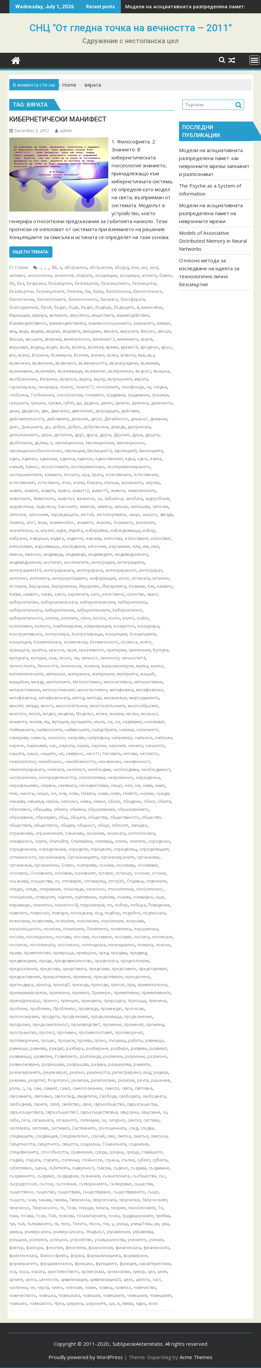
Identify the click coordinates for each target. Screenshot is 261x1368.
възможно (65, 363)
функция (128, 1263)
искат (124, 578)
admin (63, 130)
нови (103, 793)
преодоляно (137, 977)
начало (135, 745)
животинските (142, 490)
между (37, 682)
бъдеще (103, 307)
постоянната (42, 945)
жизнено (86, 498)
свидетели (86, 1096)
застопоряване (111, 514)
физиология (100, 1247)
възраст (143, 371)
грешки (38, 403)
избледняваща (125, 530)
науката (66, 745)
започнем (38, 514)
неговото (149, 753)
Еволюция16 (99, 451)
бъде (73, 307)
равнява (38, 1048)
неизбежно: (50, 761)
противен (66, 1032)
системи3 (60, 1128)
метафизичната (54, 698)
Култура (160, 650)
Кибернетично (127, 610)
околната (116, 833)
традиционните (137, 1216)
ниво (160, 785)
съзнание (90, 1176)
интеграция (103, 562)
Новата (88, 793)
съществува (68, 1192)
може (101, 714)
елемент (52, 474)
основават (147, 865)
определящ (125, 849)
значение (145, 522)
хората (38, 1271)
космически (75, 642)
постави (63, 937)
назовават (154, 722)
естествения (146, 474)
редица (160, 1072)
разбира (74, 1048)
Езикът (32, 467)
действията (58, 419)
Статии (21, 267)
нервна (48, 785)
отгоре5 (116, 881)
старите (50, 1160)
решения (160, 1080)
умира (15, 1232)
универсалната (68, 1232)
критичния (139, 650)
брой (46, 307)
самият (50, 1088)
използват (161, 538)
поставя (81, 937)
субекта (159, 1160)
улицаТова (140, 1224)
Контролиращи (87, 634)
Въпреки (48, 379)
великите (58, 315)
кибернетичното (26, 618)
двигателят (82, 411)
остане (159, 873)
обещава (42, 809)
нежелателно (22, 761)
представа (50, 969)
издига (57, 538)
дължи (41, 443)
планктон (42, 905)
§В (54, 267)
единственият (109, 459)
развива (139, 1048)
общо (103, 825)
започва (160, 506)
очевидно (143, 897)
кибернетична (132, 602)
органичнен (46, 865)
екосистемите (54, 467)
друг (79, 435)
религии (79, 1080)
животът (66, 498)
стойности (92, 1160)
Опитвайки (81, 841)
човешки (91, 1295)
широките (96, 1303)
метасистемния (24, 690)
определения (52, 849)
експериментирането (128, 467)
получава (135, 921)
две (45, 411)
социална (90, 1144)
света (127, 1088)
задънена (45, 506)
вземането (143, 323)
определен (159, 841)
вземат (163, 323)
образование (101, 809)
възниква (149, 363)
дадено (91, 403)
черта (43, 1287)
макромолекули (117, 666)
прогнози (134, 1008)
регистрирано (126, 1072)
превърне (86, 953)
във (141, 355)
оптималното (22, 857)
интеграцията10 (25, 570)
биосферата (133, 299)
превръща (63, 953)
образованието (133, 809)
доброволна (95, 427)
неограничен (22, 777)
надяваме (132, 722)
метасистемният (59, 690)
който (142, 618)
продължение (138, 1016)
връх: (166, 347)
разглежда (90, 1056)
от (57, 881)
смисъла (158, 1136)
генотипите (107, 387)
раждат (56, 1048)
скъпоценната (112, 1128)
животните (20, 498)
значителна (21, 530)
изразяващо (47, 546)
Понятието (97, 929)
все (12, 355)
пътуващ (117, 1040)
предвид (138, 953)
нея (128, 785)
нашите (48, 753)
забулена (113, 498)
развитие (43, 1056)
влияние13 (104, 339)
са (29, 1088)
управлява (143, 1232)
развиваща (20, 1056)
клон (85, 618)
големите (94, 395)
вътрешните (120, 379)
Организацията (82, 857)
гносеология (69, 395)
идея (61, 530)
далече (122, 403)
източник (97, 546)
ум (156, 1224)
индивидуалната (131, 554)
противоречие (23, 1040)
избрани (18, 538)
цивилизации (74, 1279)
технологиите (141, 1208)
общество (151, 817)
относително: (149, 889)
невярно (74, 753)
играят (47, 530)
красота (56, 650)
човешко (18, 1303)
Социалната (114, 1144)
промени (112, 1024)
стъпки (127, 1160)
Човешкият (161, 1295)
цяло (128, 1279)
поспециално (39, 937)
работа (135, 1040)
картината (78, 594)
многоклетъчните (107, 706)
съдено (120, 1168)
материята (127, 674)
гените (66, 387)
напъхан (163, 737)
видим (37, 331)
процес (48, 1040)
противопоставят (95, 1032)
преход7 (61, 984)
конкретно (124, 626)
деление (79, 419)
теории (118, 1208)
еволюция (75, 451)
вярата (141, 379)
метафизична (22, 698)
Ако (134, 267)
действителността (26, 419)
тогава (27, 1216)
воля (64, 347)
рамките (141, 1064)
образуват (46, 817)
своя (86, 1104)
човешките (114, 1295)
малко (157, 666)
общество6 (20, 825)
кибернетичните (93, 610)
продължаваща (106, 1016)
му (46, 722)
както (60, 594)
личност (89, 658)
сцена (40, 1168)
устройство (81, 1239)
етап (66, 482)
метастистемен (92, 690)
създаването (21, 1176)
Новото (130, 793)
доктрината (139, 427)
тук (12, 1224)
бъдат (60, 307)
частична (18, 1287)
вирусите (129, 331)
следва (147, 1128)
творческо (19, 1208)
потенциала (94, 945)
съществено (21, 1192)
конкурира (148, 626)
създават (45, 1176)
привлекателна (152, 984)
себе (14, 1120)
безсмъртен (60, 283)
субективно (20, 1168)
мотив (36, 722)
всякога (128, 355)
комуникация (97, 626)
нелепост (76, 769)
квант (152, 594)
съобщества (144, 1176)
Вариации (19, 315)
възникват (45, 371)
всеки (23, 355)
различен (113, 1056)
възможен (19, 363)
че (32, 1287)
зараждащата (64, 514)
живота (118, 490)
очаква (123, 897)
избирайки (96, 530)
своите (40, 1104)
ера (85, 474)
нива (147, 785)
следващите (21, 1136)
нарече (16, 745)
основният (85, 873)
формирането (23, 1263)
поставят (123, 937)
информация (103, 578)
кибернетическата (59, 602)
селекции (89, 1120)
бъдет (87, 307)
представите (124, 969)
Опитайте (58, 841)
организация (52, 857)
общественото (124, 817)
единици (48, 459)
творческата (105, 1200)
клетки (51, 618)
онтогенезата (141, 833)
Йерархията (114, 586)
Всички (81, 355)
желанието (132, 482)
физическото (156, 1247)
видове (53, 331)
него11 (93, 753)
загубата (134, 498)
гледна (160, 387)
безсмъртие (87, 283)
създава (138, 1168)
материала (79, 674)
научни (98, 745)
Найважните (21, 729)
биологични (21, 299)
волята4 (95, 347)
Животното (44, 498)
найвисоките (49, 729)
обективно (20, 809)
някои (52, 801)
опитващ (103, 841)
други (105, 435)
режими (17, 1080)
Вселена (40, 355)
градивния (138, 395)
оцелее (65, 897)
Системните (84, 1128)
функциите (106, 1263)
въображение (23, 379)
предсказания (23, 969)
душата (152, 435)
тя (56, 1224)
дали (14, 411)
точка (114, 1216)
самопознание (87, 1088)
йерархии (39, 586)
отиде (31, 889)
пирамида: (20, 905)
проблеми (40, 1008)
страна (112, 1160)
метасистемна (117, 682)
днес (14, 427)
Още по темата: (31, 251)
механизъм (115, 698)
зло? (30, 522)
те (62, 1208)
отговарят (71, 881)
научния (117, 745)
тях (106, 1224)
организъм (20, 865)
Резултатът (58, 1080)
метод (78, 698)
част (156, 1279)
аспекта (149, 275)
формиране (135, 1255)
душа (137, 435)
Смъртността (22, 1144)
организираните (117, 857)
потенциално (121, 945)
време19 (129, 347)
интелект (18, 578)
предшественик (24, 977)
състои (46, 1184)
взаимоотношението (110, 323)
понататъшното (25, 929)
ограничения (49, 833)
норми (147, 793)
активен (17, 275)
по (109, 905)
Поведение (159, 905)
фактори (34, 1247)
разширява (119, 1064)
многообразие (143, 706)
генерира (47, 387)
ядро (141, 1303)
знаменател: (61, 522)
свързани (150, 1112)
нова (73, 793)
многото (17, 714)
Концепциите (143, 634)
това (13, 1216)
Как (151, 586)
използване (136, 538)
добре (58, 427)
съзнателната (116, 1176)
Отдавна (135, 881)
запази (121, 506)
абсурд (122, 267)
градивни (115, 395)
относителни (120, 889)
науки (83, 745)
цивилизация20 (105, 1279)
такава (45, 1200)
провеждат (111, 1008)
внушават (18, 347)
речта (142, 1080)
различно (157, 1056)
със (162, 1176)
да (78, 403)
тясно (94, 1224)
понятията (121, 929)
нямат (99, 801)
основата (18, 873)
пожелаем (19, 921)
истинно (160, 578)
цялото (143, 1279)
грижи (54, 403)
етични (111, 482)
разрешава (53, 1064)
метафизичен (149, 690)
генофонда (133, 387)
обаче (114, 801)
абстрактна (75, 267)
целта (31, 1279)
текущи (86, 1208)
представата (74, 969)
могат (34, 714)
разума (98, 1064)
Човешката (69, 1295)
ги (148, 387)
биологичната (147, 291)
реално (76, 1072)
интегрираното (121, 570)
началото (154, 745)
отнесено (95, 889)
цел (151, 1271)
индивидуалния (25, 562)
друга (91, 435)
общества (97, 817)
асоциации (106, 275)
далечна (140, 403)
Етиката (94, 482)
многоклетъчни (71, 706)
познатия (64, 921)
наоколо (56, 737)
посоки (16, 937)
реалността (98, 1072)
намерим (18, 737)
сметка (123, 1136)
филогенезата (23, 1255)
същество (45, 1192)
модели (65, 714)
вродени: (149, 347)
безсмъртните (50, 291)
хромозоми (118, 1271)
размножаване (24, 1064)
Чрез (59, 1303)
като (95, 594)
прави (15, 953)
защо (134, 514)
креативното (91, 650)
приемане (59, 992)
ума (165, 1224)
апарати (84, 275)
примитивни (126, 992)
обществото (46, 825)
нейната (55, 769)
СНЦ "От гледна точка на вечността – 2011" (131, 28)
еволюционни (100, 443)
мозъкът (149, 714)
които (128, 618)
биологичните (51, 299)
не (60, 753)
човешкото (40, 1303)
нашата (16, 753)
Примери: (101, 992)
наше (32, 753)
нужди (162, 793)
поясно (163, 945)
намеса (38, 737)
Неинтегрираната (27, 769)
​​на (109, 722)
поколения (112, 921)
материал (55, 674)
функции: (84, 1263)
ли (76, 658)
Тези (71, 1208)
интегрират (150, 570)
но (53, 793)
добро (74, 427)
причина (157, 1000)
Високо (148, 331)
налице (126, 729)
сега (25, 1120)
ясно (153, 1303)
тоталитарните (91, 1216)
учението (137, 1239)
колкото (42, 626)
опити (121, 841)
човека (106, 1287)
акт (144, 267)
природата (114, 1000)
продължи (19, 1024)
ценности (48, 1279)
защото (149, 514)
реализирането (25, 1072)
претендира (21, 984)
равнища (154, 1040)
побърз (137, 905)
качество (135, 594)
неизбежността (80, 761)
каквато (164, 586)
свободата (129, 1096)
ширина (74, 1303)
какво (46, 594)
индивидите (100, 554)
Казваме (137, 586)
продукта (50, 1016)
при (131, 984)
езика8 (16, 467)
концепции (116, 634)
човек (90, 1287)
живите (48, 490)
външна (161, 371)
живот (64, 490)
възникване (21, 371)
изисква (93, 538)
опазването (20, 841)
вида (23, 331)
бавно (165, 275)
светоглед (64, 1096)
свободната (154, 1096)
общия (67, 825)
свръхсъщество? (62, 1112)
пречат (118, 984)
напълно (143, 737)
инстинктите (76, 562)
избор (148, 530)
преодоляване (108, 977)
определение (22, 849)
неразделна (148, 777)
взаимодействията (67, 323)
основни (63, 873)
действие (130, 411)
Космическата (47, 642)
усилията (38, 1239)
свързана (129, 1112)
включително (77, 339)
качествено (113, 594)
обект (149, 801)
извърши (39, 538)
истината (141, 578)
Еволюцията (151, 451)
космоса (129, 642)
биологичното (83, 299)
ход (12, 1271)
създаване (159, 1168)
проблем (18, 1008)
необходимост (155, 769)
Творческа (79, 1200)
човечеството (22, 1295)
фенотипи (76, 1247)
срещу (132, 1152)
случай (98, 1136)
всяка (112, 355)
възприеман (120, 371)
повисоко (39, 913)
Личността (47, 666)
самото (112, 1088)
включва (53, 339)
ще (112, 1303)
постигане (162, 937)
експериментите (25, 474)
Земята (16, 522)
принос (50, 1000)
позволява (42, 921)
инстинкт (52, 562)
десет (96, 419)
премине (82, 977)
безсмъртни (21, 291)
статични (70, 1160)
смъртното (48, 1144)
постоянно (68, 945)
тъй (21, 1224)
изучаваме (119, 546)
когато (99, 618)
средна (116, 1152)
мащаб (147, 674)
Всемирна (61, 355)
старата (33, 1160)
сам (37, 1088)
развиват (158, 1048)
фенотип (54, 1247)
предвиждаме (23, 961)
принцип (69, 1000)
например (122, 737)
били (98, 291)
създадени (67, 1176)
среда (101, 1152)
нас (52, 745)
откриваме (50, 889)
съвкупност (83, 1168)
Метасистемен (87, 682)
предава (119, 953)
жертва (153, 482)
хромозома (92, 1271)
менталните (58, 682)
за (99, 498)
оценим (106, 897)
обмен (60, 809)
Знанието (123, 522)
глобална (18, 395)
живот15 (100, 490)
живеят (31, 490)
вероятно (79, 315)
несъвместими (93, 785)
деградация (107, 411)
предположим (135, 961)
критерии (116, 650)
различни (135, 1056)
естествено (48, 482)
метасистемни (148, 682)
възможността (93, 363)
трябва (163, 1216)
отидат (16, 889)
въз (150, 355)
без (20, 283)
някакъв (36, 801)
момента (18, 722)
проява (84, 1040)
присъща (137, 1000)
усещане (18, 1239)
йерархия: (89, 586)
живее (15, 490)
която (145, 642)
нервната (67, 785)
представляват (153, 969)
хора (24, 1271)
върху (99, 379)
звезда (166, 514)
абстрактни (100, 267)
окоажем (95, 833)
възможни (42, 363)
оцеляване (85, 897)
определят (100, 849)
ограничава (21, 833)
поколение (88, 921)
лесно (65, 658)
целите (16, 1279)
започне (17, 514)
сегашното (66, 1120)
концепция (20, 642)
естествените (118, 474)
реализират (55, 1072)
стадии (16, 1160)
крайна (39, 650)
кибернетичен (23, 602)
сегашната (42, 1120)
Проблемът (64, 1008)
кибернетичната (25, 610)
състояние (65, 1184)
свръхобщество (109, 1104)
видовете (72, 331)
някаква (17, 801)
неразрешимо (23, 785)
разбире (119, 1048)
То (160, 1208)
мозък (132, 714)
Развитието (66, 1056)
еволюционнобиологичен (35, 451)
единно (85, 459)
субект (143, 1160)
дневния (158, 419)
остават (105, 873)
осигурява (86, 865)
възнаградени (124, 363)
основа (106, 865)
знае (42, 522)
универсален (37, 1232)
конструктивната (25, 634)
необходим (99, 769)
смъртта (70, 1144)
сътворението (93, 1184)
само (65, 1088)
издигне (75, 538)
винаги (111, 331)
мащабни (19, 682)
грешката (18, 403)
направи (76, 737)
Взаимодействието (28, 323)
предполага (106, 961)
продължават (75, 1016)
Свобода (108, 1096)
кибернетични (59, 610)
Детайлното (116, 419)
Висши (16, 339)
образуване (21, 817)
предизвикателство (73, 961)
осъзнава (18, 881)
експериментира (88, 467)
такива (60, 1200)
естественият (22, 482)
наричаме (37, 745)
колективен (20, 626)
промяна (155, 1024)
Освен (67, 865)
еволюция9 (125, 451)
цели (162, 1271)
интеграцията (130, 562)
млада (32, 706)
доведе (118, 427)
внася (146, 339)
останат (141, 873)
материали (103, 674)
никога (27, 793)
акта (154, 267)
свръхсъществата (26, 1112)
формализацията (104, 1255)
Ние (13, 793)
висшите (34, 339)
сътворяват (120, 1184)
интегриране (90, 570)
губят (68, 403)
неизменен (109, 761)
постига (141, 937)
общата (77, 817)
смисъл (140, 1136)
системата (19, 1128)
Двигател (60, 411)
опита (40, 841)
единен (29, 459)
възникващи (70, 371)
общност (86, 825)
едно (142, 459)
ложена (91, 666)
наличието (147, 729)
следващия (46, 1136)
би (87, 291)
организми (148, 857)
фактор (16, 1247)
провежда (88, 1008)
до (47, 427)
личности (109, 658)
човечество (144, 1287)
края (71, 650)
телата (102, 1208)
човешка (47, 1295)
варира (39, 315)
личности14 (133, 658)
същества (143, 1184)
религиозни (103, 1080)
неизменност (137, 761)
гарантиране (22, 387)
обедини (132, 801)
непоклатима (92, 777)
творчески (129, 1200)
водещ (37, 347)
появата (145, 945)
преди (45, 961)
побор (121, 905)
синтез (134, 1120)
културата (18, 658)
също (152, 1192)
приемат (80, 992)
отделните (156, 881)
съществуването (129, 1192)
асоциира (129, 275)
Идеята (76, 530)
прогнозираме (24, 1016)
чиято (57, 1287)
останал (123, 873)
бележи (74, 291)
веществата (103, 315)
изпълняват (20, 546)
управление (118, 1232)
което (114, 618)
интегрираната (59, 570)
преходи (99, 984)
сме (111, 1136)
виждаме (92, 331)
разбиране (97, 1048)
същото (17, 1200)
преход (43, 984)
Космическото (104, 642)
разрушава (78, 1064)
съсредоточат (23, 1184)
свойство (70, 1104)
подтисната (154, 913)
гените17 (85, 387)
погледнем (81, 913)
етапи (78, 482)
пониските (73, 929)
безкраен (36, 283)
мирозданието (144, 698)
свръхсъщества (142, 1104)
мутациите (81, 722)
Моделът (84, 714)
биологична (118, 291)
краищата (19, 650)
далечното (161, 403)
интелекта (39, 578)
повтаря (60, 913)
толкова (66, 1216)
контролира (57, 634)
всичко (98, 355)
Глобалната (42, 395)
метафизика (121, 690)
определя (78, 849)
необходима (125, 769)
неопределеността (57, 777)
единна (67, 459)
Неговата (112, 753)
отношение (21, 897)
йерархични (63, 586)
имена (15, 554)
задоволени (21, 506)
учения (156, 1239)
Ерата (97, 474)
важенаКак (152, 307)
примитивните (155, 992)
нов (62, 793)
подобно (131, 913)
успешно (58, 1239)
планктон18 (66, 905)
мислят (16, 706)
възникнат (95, 371)
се (165, 1112)
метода (94, 698)
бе (11, 283)
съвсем (104, 1168)
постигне (18, 945)
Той (52, 1216)
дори (46, 435)
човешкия (137, 1295)
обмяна (77, 809)
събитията (59, 1168)
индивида (53, 554)
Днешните (31, 427)
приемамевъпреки (27, 992)
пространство (23, 1032)
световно (43, 1096)
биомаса (109, 299)
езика (155, 459)
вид (12, 331)
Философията (54, 1255)
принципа (91, 1000)
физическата (128, 1247)
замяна (104, 506)
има (155, 546)
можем (117, 714)
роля (14, 1088)
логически (70, 666)
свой (54, 1104)
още (159, 897)
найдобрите (104, 729)
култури (38, 658)
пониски (52, 929)
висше (164, 331)
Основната (41, 873)
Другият (122, 435)
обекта (164, 801)
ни (137, 785)
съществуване (96, 1192)
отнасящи (73, 889)
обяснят (120, 825)
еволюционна (69, 443)
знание (103, 522)
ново (115, 793)
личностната (22, 666)
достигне (63, 435)
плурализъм (92, 905)
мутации (60, 722)
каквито (31, 594)
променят (133, 1024)
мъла (99, 722)
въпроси (68, 379)
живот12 (80, 490)
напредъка (98, 737)
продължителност (50, 1024)
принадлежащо (25, 1000)
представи (99, 969)
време (112, 347)
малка (142, 666)
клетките (69, 618)
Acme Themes (196, 1357)
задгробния (157, 498)
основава (125, 865)
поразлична (146, 929)
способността (54, 1152)
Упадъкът (95, 1232)
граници (160, 395)
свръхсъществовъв (98, 1112)
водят (51, 347)
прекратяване (56, 977)
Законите (67, 506)
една (130, 459)
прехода (80, 984)
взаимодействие (133, 315)
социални (138, 1144)
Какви (15, 594)
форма (77, 1255)
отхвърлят (45, 897)
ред (147, 1072)
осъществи (41, 881)
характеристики (155, 1263)
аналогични (40, 275)
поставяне (102, 937)
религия (126, 1080)
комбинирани (67, 626)
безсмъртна (144, 283)
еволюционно (131, 443)
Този (40, 1216)
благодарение (23, 307)
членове (74, 1287)
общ (62, 817)
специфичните (23, 1152)
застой (87, 514)
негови (130, 753)
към (52, 658)
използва (113, 538)
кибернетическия (97, 602)
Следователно (74, 1136)
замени (86, 506)
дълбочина (20, 443)
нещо (116, 785)
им (145, 546)
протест (46, 1032)
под (98, 913)
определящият (154, 849)
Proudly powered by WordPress (85, 1357)
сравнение (81, 1152)
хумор (139, 1271)
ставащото (151, 1152)
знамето (85, 522)
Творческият (154, 1200)
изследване (73, 546)
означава (74, 833)
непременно (120, 777)
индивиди (76, 554)
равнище (18, 1048)
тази (31, 1200)
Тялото (79, 1224)
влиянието (127, 339)
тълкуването (39, 1224)
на (117, 722)
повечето (18, 913)
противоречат (129, 1032)
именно (33, 554)
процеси (66, 1040)
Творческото (44, 1208)
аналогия (63, 275)
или (136, 546)
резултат (36, 1080)
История (17, 586)
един (14, 459)
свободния (20, 1104)
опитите (137, 841)
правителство (37, 953)
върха (85, 379)
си (103, 1120)
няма (85, 801)
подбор (112, 913)
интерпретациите (69, 578)
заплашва (140, 506)
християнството (63, 1271)
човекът (123, 1287)
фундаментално (56, 1263)
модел (49, 714)
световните (20, 1096)
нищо (42, 793)
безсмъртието (115, 283)
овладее (139, 825)
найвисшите (77, 729)
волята (78, 347)
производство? (85, 1024)
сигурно (117, 1120)
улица (122, 1224)
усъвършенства (110, 1239)
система (151, 1120)
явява (127, 1303)
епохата (71, 474)
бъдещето (124, 307)
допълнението (24, 435)
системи (40, 1128)
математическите (26, 674)
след (133, 1128)
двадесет (30, 411)
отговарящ (95, 881)
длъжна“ (139, 419)
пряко (100, 1040)
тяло (65, 1224)
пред (103, 953)
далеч (107, 403)
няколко (69, 801)
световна (143, 1088)
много (47, 706)
